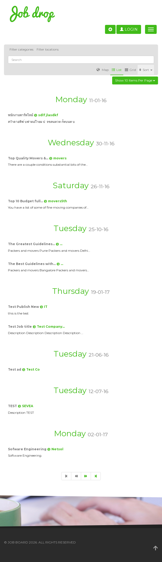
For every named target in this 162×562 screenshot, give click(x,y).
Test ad (15, 369)
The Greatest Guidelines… (32, 244)
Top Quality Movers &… (28, 158)
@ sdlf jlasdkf (46, 115)
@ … (59, 244)
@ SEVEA (25, 406)
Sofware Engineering (27, 449)
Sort (145, 70)
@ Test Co (31, 369)
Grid (130, 70)
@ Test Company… (49, 327)
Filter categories (21, 49)
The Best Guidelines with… (32, 264)
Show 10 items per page (135, 80)
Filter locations (48, 49)
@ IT (43, 307)
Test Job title (20, 327)
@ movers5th (55, 201)
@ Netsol (55, 449)
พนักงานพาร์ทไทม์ (21, 115)
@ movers (58, 158)
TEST (13, 406)
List (117, 70)
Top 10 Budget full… (26, 201)
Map (103, 70)
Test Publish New (24, 307)
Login (129, 29)
